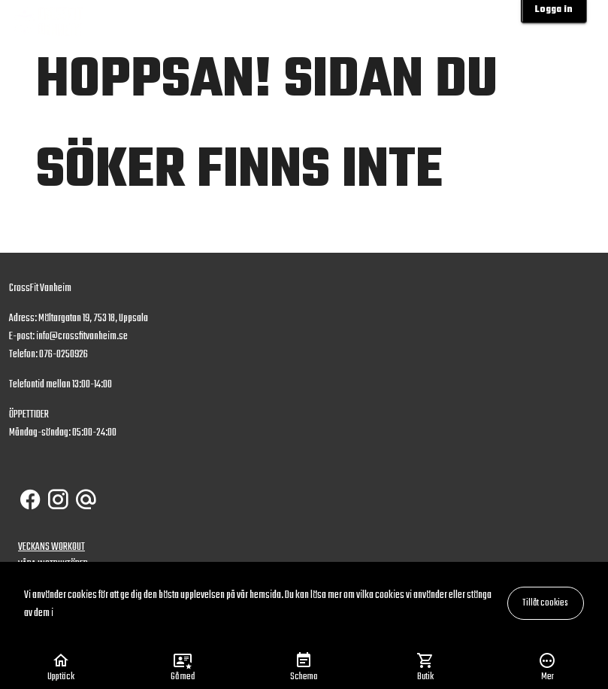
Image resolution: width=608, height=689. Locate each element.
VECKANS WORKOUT (51, 547)
